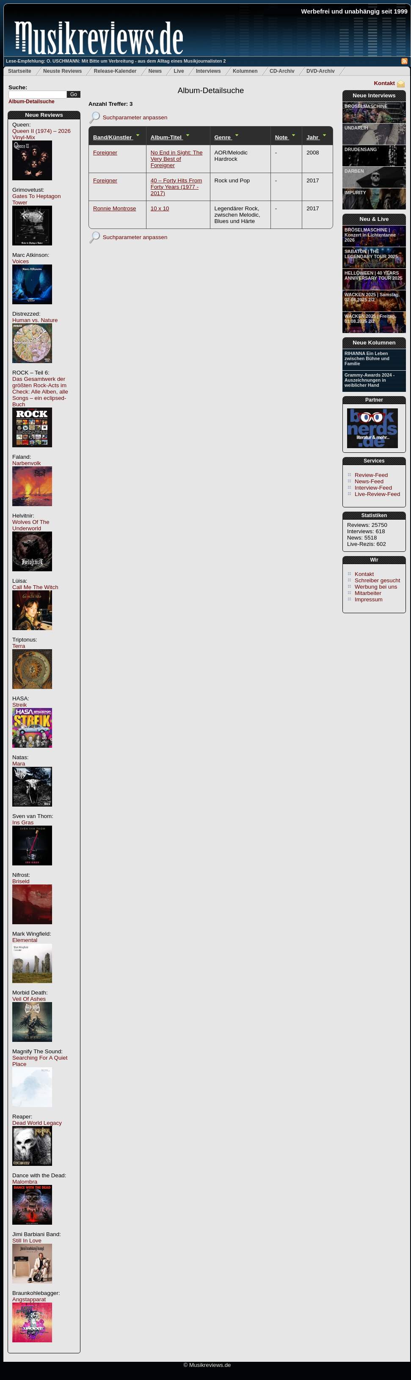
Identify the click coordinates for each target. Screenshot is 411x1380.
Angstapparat (29, 1299)
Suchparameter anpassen (135, 117)
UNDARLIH (356, 127)
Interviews (208, 71)
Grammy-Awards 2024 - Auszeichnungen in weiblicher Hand (369, 380)
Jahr (313, 137)
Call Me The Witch (35, 587)
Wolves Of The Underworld (31, 525)
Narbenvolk (26, 463)
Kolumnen (245, 71)
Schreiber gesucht (377, 580)
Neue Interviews (374, 95)
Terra (18, 646)
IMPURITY (355, 192)
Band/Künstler (113, 137)
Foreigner (105, 152)
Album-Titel (167, 137)
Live (179, 71)
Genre (223, 137)
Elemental (24, 940)
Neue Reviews (44, 115)
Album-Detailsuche (31, 102)
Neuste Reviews (62, 71)
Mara (18, 763)
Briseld (21, 881)
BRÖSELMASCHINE (366, 106)
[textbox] (37, 95)
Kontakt (384, 83)
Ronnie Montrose (114, 208)
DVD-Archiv (320, 71)
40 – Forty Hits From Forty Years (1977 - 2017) (176, 186)
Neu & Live (374, 219)
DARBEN (354, 171)
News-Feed (369, 481)
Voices (20, 261)
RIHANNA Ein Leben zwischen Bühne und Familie (367, 358)
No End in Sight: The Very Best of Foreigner (177, 158)
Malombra (24, 1182)
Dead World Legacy (37, 1123)
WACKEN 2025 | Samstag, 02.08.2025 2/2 (372, 297)
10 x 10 (160, 208)
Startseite (19, 71)
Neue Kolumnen (374, 342)
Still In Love (26, 1240)
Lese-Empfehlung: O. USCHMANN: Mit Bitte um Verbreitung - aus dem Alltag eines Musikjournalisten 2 (116, 60)
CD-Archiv (282, 71)
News (155, 71)
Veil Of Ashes (29, 999)
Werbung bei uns (376, 587)
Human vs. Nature (35, 320)
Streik (19, 705)
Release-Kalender (115, 71)
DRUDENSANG (361, 149)
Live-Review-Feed (377, 494)
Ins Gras (22, 822)
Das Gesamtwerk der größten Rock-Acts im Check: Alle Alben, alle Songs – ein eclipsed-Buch (40, 392)
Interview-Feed (373, 488)
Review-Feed (371, 475)
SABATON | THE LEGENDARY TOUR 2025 (371, 254)
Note (282, 137)
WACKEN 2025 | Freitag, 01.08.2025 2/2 (370, 319)
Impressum (369, 599)
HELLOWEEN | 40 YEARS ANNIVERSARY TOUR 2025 (374, 275)
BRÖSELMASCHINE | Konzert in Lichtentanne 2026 (370, 234)
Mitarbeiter (368, 593)
